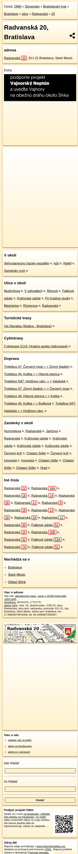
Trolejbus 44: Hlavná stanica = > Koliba (32, 396)
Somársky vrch (14, 270)
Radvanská (40, 14)
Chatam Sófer (36, 453)
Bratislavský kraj (54, 6)
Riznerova (30, 305)
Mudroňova (12, 291)
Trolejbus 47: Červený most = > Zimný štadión (36, 366)
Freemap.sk (52, 241)
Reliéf (67, 263)
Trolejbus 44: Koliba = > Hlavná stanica (32, 374)
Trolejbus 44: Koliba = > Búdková (27, 403)
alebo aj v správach (19, 751)
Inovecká (10, 460)
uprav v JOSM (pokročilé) (51, 596)
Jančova (52, 431)
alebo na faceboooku (20, 746)
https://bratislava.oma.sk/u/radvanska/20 (24, 244)
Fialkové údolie (45, 525)
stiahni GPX (11, 605)
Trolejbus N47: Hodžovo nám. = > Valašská (34, 381)
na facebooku (31, 813)
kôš (56, 263)
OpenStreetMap (32, 241)
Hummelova (12, 431)
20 (53, 14)
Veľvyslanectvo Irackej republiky (26, 263)
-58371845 (10, 599)
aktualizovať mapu (25, 596)
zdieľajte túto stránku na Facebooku (27, 815)
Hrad (43, 468)
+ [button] (9, 154)
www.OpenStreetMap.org (51, 846)
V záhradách (33, 291)
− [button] (9, 160)
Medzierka (11, 305)
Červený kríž (13, 453)
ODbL (48, 849)
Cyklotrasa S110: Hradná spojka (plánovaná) (36, 346)
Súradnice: (10, 602)
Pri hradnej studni (57, 298)
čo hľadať (11, 781)
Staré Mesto (16, 574)
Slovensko (32, 6)
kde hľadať (11, 763)
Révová (52, 291)
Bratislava (11, 14)
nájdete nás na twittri (19, 740)
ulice (25, 14)
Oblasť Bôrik (17, 582)
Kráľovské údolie (29, 298)
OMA (17, 6)
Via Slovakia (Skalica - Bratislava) (28, 326)
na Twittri (41, 816)
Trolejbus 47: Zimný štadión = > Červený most (36, 388)
